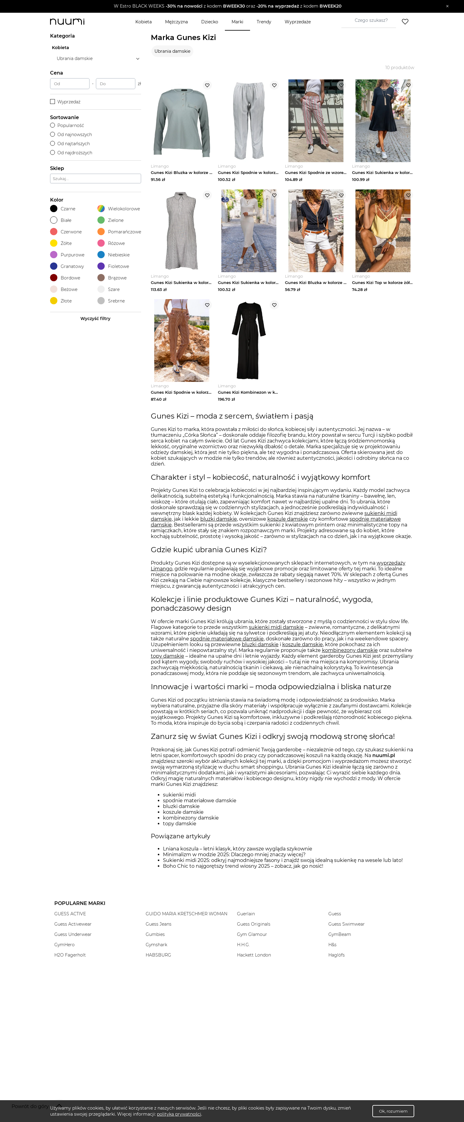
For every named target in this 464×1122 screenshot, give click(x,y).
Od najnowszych (71, 134)
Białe (60, 220)
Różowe (111, 243)
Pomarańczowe (119, 231)
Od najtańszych (70, 143)
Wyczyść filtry (95, 318)
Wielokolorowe (118, 208)
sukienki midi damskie (276, 629)
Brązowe (112, 277)
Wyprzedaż (65, 102)
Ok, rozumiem (393, 1111)
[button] (228, 6)
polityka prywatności (179, 1114)
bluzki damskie (218, 521)
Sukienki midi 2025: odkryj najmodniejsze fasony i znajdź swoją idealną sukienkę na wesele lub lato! (283, 862)
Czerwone (66, 231)
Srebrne (111, 300)
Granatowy (67, 266)
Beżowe (63, 289)
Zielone (110, 220)
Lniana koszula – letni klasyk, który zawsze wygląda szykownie (237, 850)
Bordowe (65, 277)
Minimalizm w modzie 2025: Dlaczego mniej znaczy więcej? (234, 856)
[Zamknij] (447, 6)
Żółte (61, 243)
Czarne (62, 208)
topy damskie (167, 658)
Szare (108, 289)
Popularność (67, 125)
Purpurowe (67, 254)
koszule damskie (287, 521)
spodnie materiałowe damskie (227, 641)
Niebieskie (113, 254)
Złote (61, 300)
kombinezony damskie (350, 652)
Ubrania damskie (172, 51)
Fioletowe (113, 266)
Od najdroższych (71, 152)
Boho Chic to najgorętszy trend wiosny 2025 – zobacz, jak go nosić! (243, 868)
